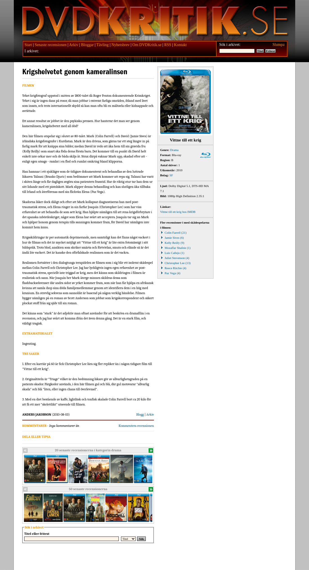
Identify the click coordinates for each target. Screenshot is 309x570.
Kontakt (180, 45)
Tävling (103, 45)
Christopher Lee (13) (175, 263)
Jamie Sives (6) (172, 237)
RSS (167, 45)
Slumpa (278, 44)
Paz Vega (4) (170, 273)
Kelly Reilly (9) (172, 242)
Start (28, 45)
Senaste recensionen (50, 45)
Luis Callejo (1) (172, 252)
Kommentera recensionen (136, 426)
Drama (174, 150)
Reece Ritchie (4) (173, 268)
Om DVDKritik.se (146, 45)
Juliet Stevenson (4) (174, 258)
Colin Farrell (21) (173, 232)
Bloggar (87, 45)
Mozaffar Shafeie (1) (175, 247)
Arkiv (73, 45)
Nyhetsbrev (120, 45)
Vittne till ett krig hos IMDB (178, 211)
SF (171, 175)
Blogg (140, 414)
